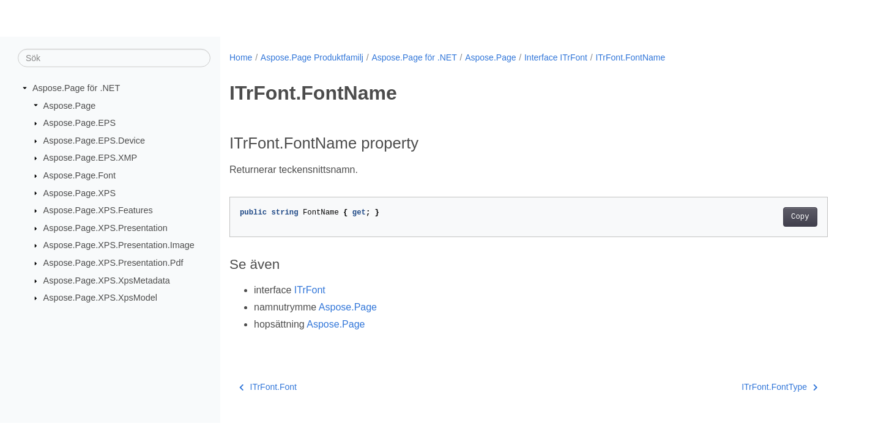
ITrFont (309, 290)
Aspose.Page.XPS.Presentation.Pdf (113, 263)
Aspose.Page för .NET (76, 88)
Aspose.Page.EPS (79, 123)
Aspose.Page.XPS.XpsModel (100, 297)
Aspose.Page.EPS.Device (94, 140)
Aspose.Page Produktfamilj (312, 57)
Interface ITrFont (555, 57)
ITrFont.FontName (630, 57)
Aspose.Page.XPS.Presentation (105, 228)
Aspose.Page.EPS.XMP (90, 158)
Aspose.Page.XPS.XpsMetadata (106, 280)
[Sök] (114, 58)
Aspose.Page (69, 105)
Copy (800, 217)
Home (240, 57)
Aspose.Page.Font (79, 175)
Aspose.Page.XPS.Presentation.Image (119, 245)
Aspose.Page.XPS (79, 192)
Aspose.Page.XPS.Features (98, 210)
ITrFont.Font (268, 387)
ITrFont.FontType (779, 387)
